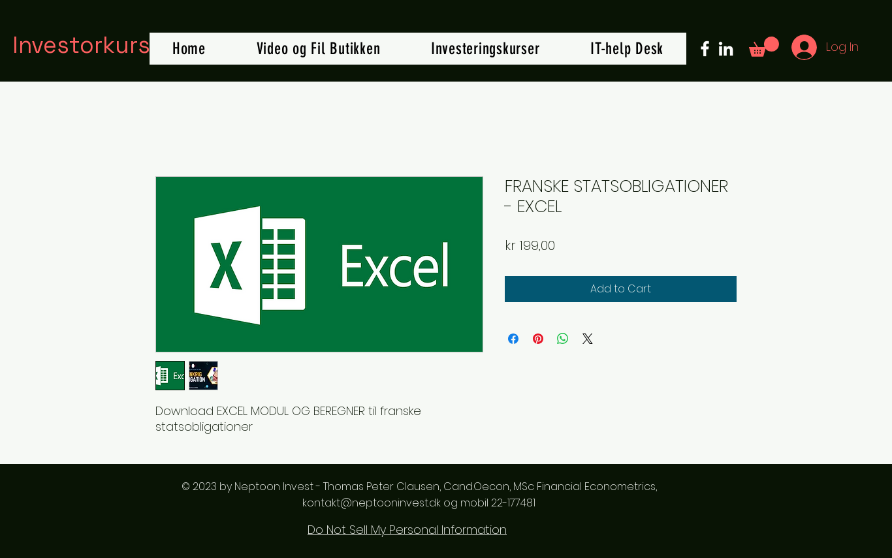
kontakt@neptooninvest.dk (371, 502)
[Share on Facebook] (513, 339)
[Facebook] (705, 49)
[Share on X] (588, 339)
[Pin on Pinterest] (538, 339)
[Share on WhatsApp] (563, 339)
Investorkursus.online (130, 45)
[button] (764, 47)
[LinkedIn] (726, 49)
